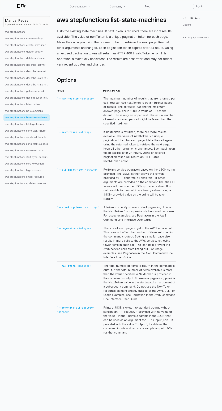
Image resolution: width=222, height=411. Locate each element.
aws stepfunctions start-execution (24, 150)
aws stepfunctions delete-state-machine (27, 58)
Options (187, 24)
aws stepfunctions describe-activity (25, 64)
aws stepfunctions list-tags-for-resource (27, 124)
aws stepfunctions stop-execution (24, 163)
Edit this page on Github (196, 37)
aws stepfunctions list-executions (24, 110)
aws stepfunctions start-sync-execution (27, 156)
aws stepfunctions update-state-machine (27, 183)
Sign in (199, 6)
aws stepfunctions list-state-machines (26, 117)
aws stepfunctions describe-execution (27, 71)
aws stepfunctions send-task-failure (25, 130)
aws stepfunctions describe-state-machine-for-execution (27, 84)
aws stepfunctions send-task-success (26, 143)
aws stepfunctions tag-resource (23, 170)
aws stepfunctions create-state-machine (27, 45)
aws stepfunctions (15, 31)
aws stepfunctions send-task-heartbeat (27, 137)
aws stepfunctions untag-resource (24, 176)
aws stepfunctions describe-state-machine (27, 77)
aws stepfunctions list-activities (22, 104)
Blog (147, 6)
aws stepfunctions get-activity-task (25, 91)
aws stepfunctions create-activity (24, 38)
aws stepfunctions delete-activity (24, 51)
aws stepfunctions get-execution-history (27, 97)
